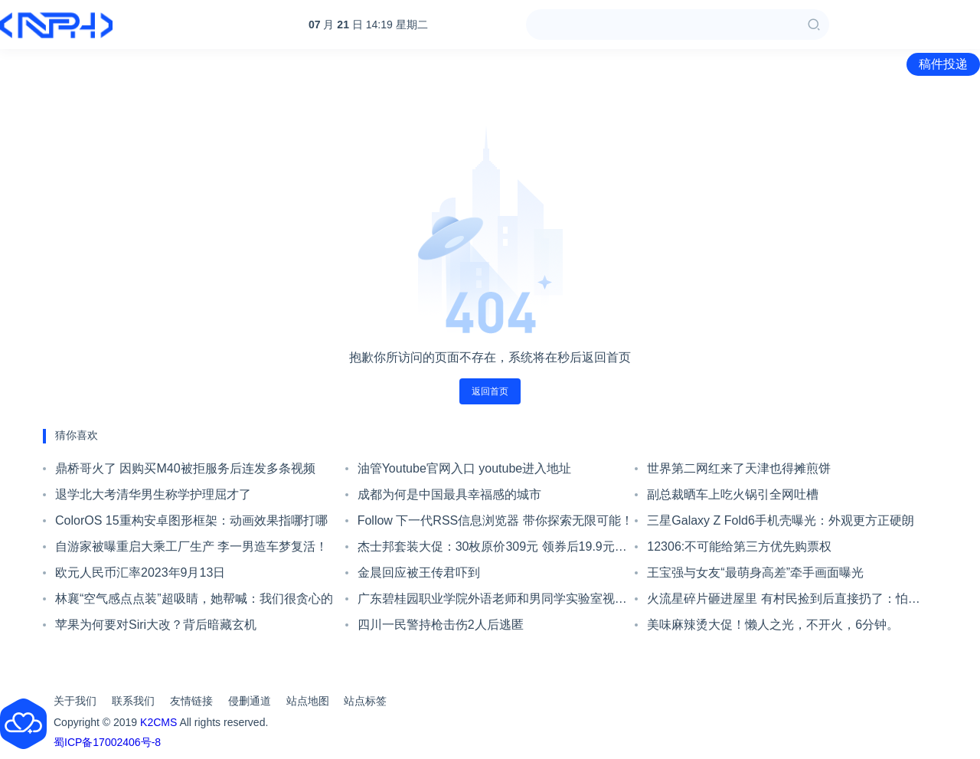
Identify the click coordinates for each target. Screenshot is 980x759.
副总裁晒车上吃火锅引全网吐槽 (732, 494)
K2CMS (158, 722)
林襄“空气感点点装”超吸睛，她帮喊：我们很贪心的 (194, 598)
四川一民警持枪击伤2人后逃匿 (441, 624)
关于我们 (75, 701)
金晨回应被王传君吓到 (419, 572)
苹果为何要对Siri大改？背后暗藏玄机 (155, 624)
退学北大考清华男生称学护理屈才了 (153, 494)
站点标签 (365, 701)
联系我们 (133, 701)
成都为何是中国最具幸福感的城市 (449, 494)
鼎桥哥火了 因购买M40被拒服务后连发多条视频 (185, 468)
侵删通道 (249, 701)
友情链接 (191, 701)
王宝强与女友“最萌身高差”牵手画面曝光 (755, 572)
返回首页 (490, 391)
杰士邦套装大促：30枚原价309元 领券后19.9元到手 (492, 550)
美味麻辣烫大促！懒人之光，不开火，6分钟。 (773, 624)
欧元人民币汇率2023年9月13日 (140, 572)
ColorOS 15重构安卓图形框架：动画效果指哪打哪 (191, 520)
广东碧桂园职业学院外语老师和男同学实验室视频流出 (492, 602)
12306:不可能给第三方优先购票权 (739, 546)
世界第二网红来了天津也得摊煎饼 (739, 468)
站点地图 (307, 701)
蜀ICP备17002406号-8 (107, 742)
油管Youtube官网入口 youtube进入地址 (465, 468)
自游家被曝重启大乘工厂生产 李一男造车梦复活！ (191, 546)
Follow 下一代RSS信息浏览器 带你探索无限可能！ (495, 520)
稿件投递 (943, 63)
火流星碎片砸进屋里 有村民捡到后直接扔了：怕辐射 (783, 602)
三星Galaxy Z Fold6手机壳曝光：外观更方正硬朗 (780, 520)
